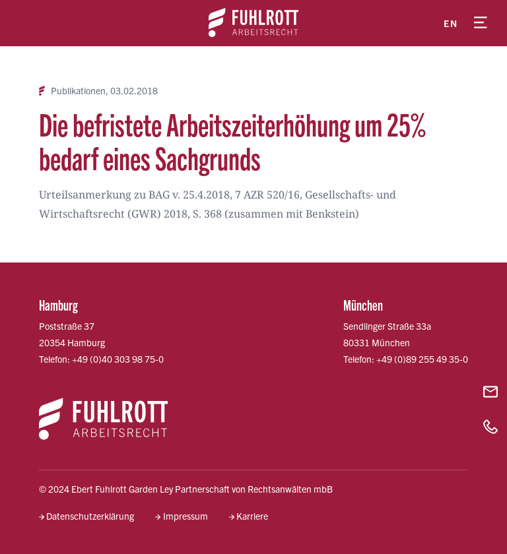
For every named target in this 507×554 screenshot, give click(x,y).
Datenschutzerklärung (90, 516)
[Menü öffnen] (480, 23)
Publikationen (78, 90)
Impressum (185, 516)
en (450, 23)
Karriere (252, 516)
